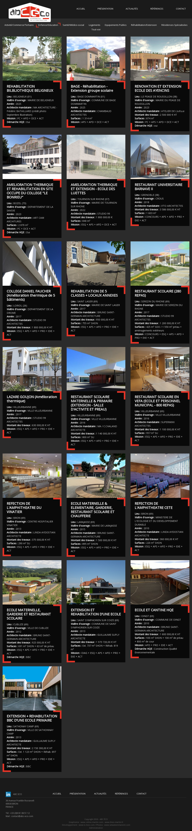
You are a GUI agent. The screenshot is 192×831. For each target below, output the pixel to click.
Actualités (132, 8)
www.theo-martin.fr (114, 822)
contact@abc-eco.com (22, 816)
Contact (181, 8)
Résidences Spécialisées (174, 24)
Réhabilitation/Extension (144, 24)
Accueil (80, 8)
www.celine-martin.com (92, 822)
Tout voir (96, 29)
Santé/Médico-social (73, 24)
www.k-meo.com (87, 825)
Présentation (105, 8)
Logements (94, 24)
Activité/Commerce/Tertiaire (19, 24)
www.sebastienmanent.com (117, 825)
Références (156, 8)
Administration (96, 827)
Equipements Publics (116, 24)
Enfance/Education (48, 24)
